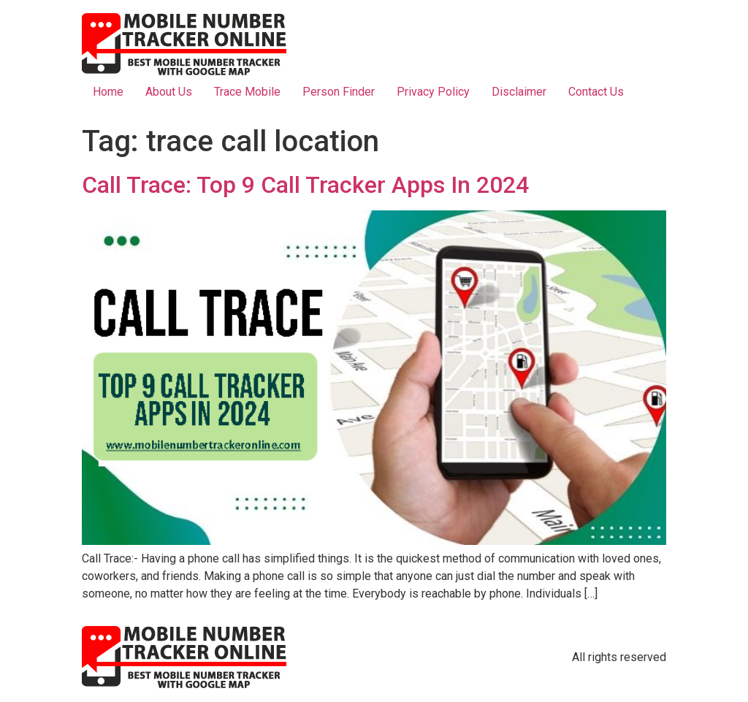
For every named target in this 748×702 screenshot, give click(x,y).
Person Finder (338, 92)
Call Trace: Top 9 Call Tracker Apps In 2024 (305, 185)
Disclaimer (519, 92)
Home (108, 92)
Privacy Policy (433, 92)
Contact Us (596, 92)
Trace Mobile (247, 92)
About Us (168, 92)
